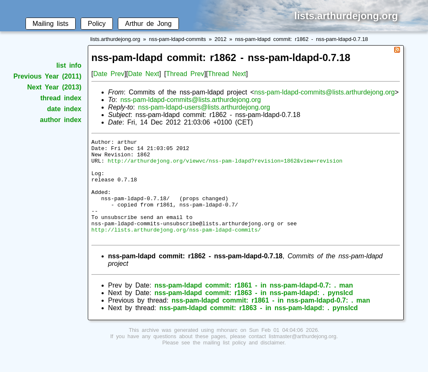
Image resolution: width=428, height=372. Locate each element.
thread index (60, 98)
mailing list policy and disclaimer (243, 362)
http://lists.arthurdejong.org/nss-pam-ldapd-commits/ (176, 248)
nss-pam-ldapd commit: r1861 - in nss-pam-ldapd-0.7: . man (254, 305)
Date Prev (108, 73)
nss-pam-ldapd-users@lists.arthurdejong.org (204, 107)
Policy (97, 23)
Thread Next (227, 73)
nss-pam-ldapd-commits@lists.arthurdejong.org (324, 92)
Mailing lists (51, 23)
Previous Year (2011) (47, 76)
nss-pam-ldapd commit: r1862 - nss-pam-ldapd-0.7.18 (301, 39)
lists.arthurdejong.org (115, 39)
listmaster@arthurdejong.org (302, 356)
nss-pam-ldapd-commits (177, 39)
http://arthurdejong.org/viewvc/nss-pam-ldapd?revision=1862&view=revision (225, 165)
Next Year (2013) (54, 87)
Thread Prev (185, 73)
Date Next (143, 73)
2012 (220, 39)
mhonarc (227, 350)
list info (69, 65)
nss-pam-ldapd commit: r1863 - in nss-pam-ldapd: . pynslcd (254, 312)
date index (64, 108)
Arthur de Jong (148, 23)
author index (61, 119)
